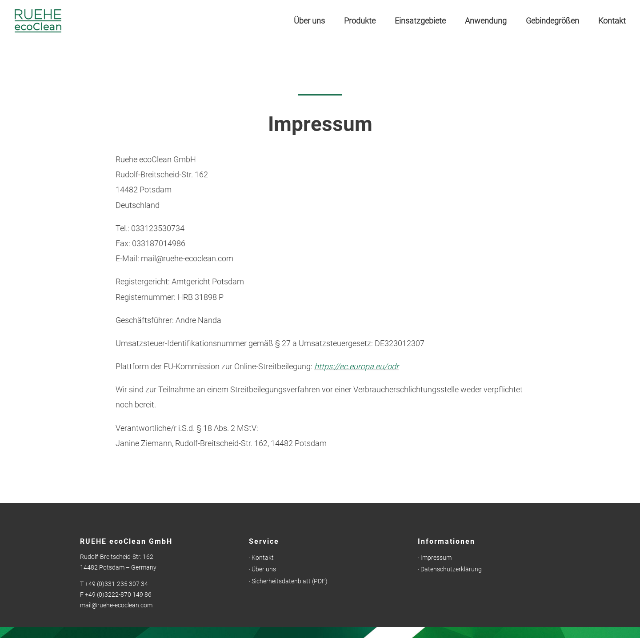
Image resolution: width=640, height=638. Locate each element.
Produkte (360, 21)
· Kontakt (261, 557)
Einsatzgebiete (420, 21)
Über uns (309, 21)
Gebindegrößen (552, 21)
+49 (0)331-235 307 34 (116, 583)
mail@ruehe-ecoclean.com (116, 605)
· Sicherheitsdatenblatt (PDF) (288, 581)
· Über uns (262, 569)
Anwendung (486, 21)
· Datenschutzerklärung (450, 569)
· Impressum (435, 557)
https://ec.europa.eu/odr (356, 366)
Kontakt (612, 21)
